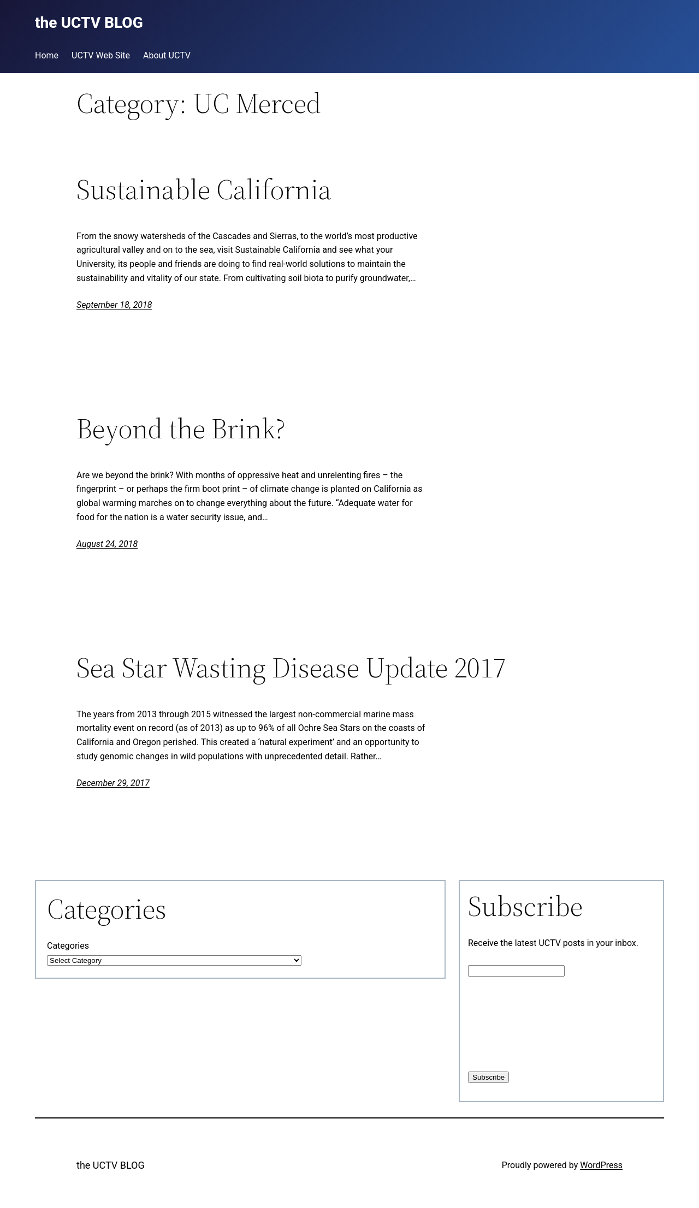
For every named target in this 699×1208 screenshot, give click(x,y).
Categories (68, 946)
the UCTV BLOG (110, 1165)
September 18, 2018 (114, 305)
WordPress (601, 1165)
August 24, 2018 (107, 544)
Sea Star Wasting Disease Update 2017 (291, 667)
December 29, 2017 (113, 783)
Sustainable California (203, 189)
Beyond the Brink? (181, 428)
